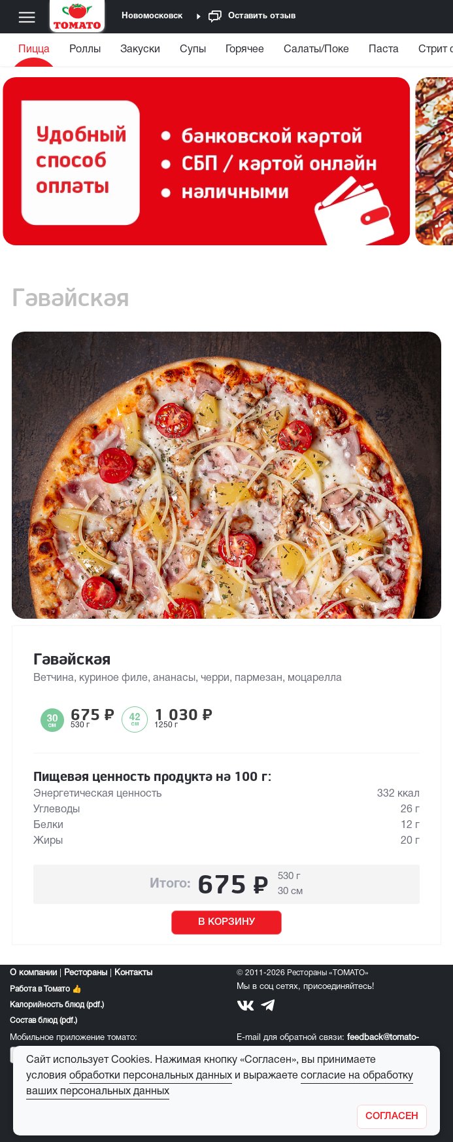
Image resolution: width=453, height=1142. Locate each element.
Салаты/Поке (316, 49)
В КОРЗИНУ (226, 922)
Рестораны (85, 973)
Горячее (245, 49)
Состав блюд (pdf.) (43, 1020)
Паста (384, 49)
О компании (33, 973)
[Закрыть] (392, 1117)
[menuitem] (35, 53)
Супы (193, 49)
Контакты (133, 973)
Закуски (140, 49)
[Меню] (26, 17)
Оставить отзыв (252, 17)
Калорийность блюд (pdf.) (57, 1005)
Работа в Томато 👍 (46, 989)
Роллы (85, 49)
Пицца (34, 49)
